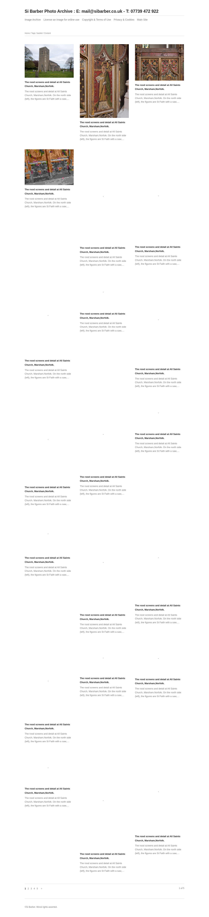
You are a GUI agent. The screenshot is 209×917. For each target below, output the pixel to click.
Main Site (142, 19)
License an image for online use (61, 19)
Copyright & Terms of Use (96, 19)
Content (47, 33)
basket (40, 33)
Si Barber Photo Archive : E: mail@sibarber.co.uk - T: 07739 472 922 (91, 11)
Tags (33, 33)
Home (27, 33)
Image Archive (33, 19)
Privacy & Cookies (124, 19)
